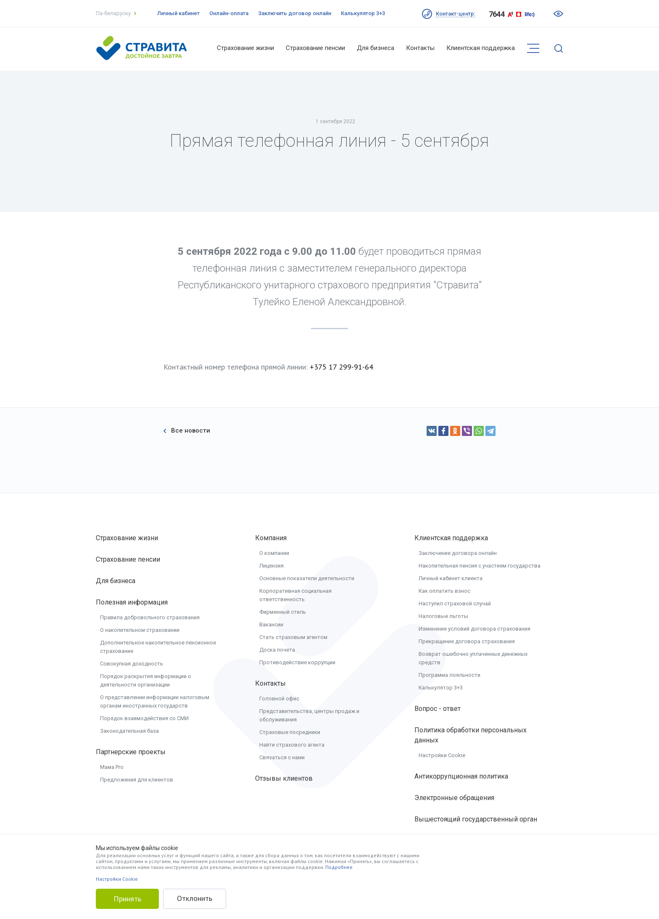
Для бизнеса (375, 48)
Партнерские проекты (131, 752)
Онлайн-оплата (228, 13)
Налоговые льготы (443, 616)
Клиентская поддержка (480, 48)
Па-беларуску (116, 13)
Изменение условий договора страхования (474, 629)
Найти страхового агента (291, 745)
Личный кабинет (178, 13)
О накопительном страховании (139, 630)
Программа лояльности (449, 675)
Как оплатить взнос (444, 591)
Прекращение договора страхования (467, 641)
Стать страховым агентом (293, 637)
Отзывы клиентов (284, 778)
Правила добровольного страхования (150, 617)
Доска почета (277, 650)
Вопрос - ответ (437, 709)
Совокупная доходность (131, 663)
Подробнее (339, 867)
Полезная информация (132, 602)
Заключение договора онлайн (458, 553)
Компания (271, 538)
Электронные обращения (454, 798)
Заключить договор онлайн (294, 13)
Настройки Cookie (442, 755)
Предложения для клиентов (136, 779)
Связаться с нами (282, 757)
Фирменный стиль (282, 612)
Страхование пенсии (315, 48)
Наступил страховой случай (455, 603)
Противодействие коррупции (297, 662)
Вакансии (271, 624)
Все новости (186, 431)
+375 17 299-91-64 (341, 367)
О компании (274, 553)
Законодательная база (129, 731)
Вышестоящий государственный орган (475, 819)
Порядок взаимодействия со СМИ (144, 718)
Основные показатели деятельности (306, 578)
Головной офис (279, 698)
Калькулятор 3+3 (363, 13)
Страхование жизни (245, 48)
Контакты (420, 48)
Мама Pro (112, 767)
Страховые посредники (289, 732)
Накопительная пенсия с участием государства (479, 565)
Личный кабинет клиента (450, 578)
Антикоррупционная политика (461, 776)
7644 (496, 14)
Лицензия (271, 565)
